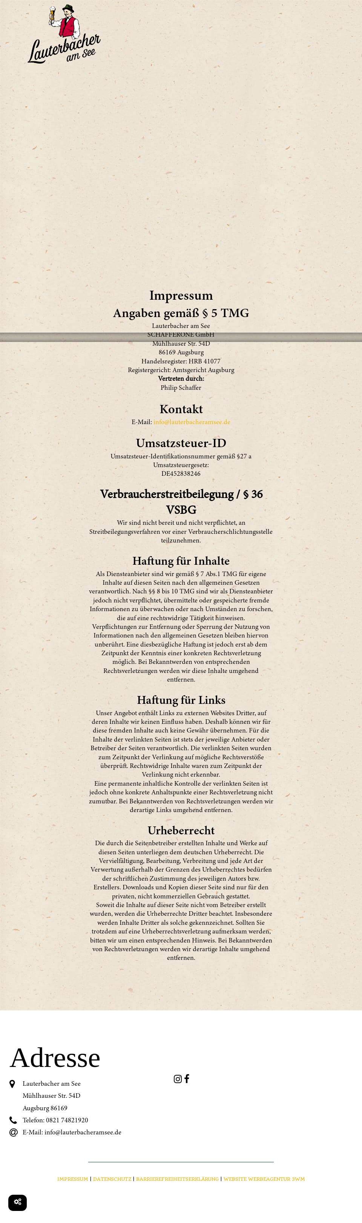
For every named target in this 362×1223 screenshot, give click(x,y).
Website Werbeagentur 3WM (264, 1179)
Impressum (72, 1179)
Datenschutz (112, 1179)
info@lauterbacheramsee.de (191, 422)
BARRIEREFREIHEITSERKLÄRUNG (178, 1179)
